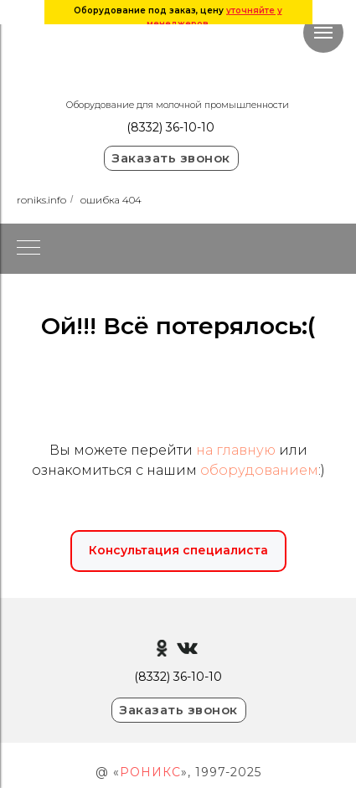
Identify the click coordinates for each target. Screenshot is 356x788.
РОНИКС (150, 772)
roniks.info (41, 199)
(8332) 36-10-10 (170, 127)
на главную (236, 450)
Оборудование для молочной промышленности (177, 105)
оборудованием (259, 470)
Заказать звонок (170, 158)
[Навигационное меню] (323, 33)
